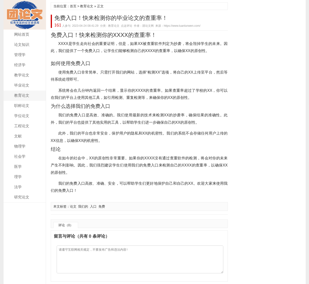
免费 (101, 206)
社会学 (19, 156)
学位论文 (21, 116)
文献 (18, 136)
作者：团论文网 (144, 25)
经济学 (19, 65)
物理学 (19, 146)
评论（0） (65, 225)
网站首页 (21, 34)
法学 (18, 187)
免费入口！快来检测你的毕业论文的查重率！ (111, 18)
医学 (18, 167)
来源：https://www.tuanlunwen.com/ (177, 25)
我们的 (83, 206)
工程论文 (21, 126)
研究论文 (21, 197)
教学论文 (21, 75)
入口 (93, 206)
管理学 (19, 55)
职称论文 (21, 106)
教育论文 (21, 95)
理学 (18, 177)
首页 (73, 6)
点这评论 (126, 25)
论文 (73, 206)
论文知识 (21, 45)
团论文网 (25, 15)
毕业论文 (21, 85)
